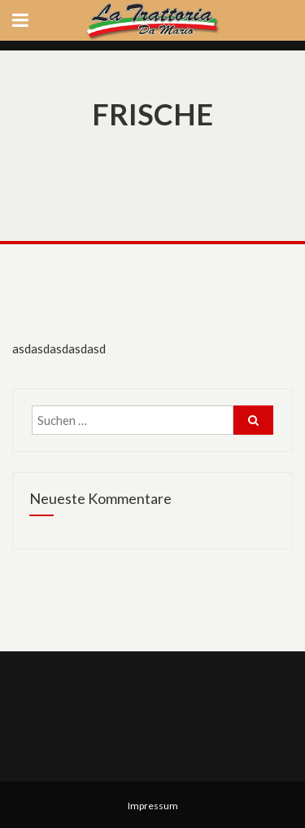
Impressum (153, 806)
